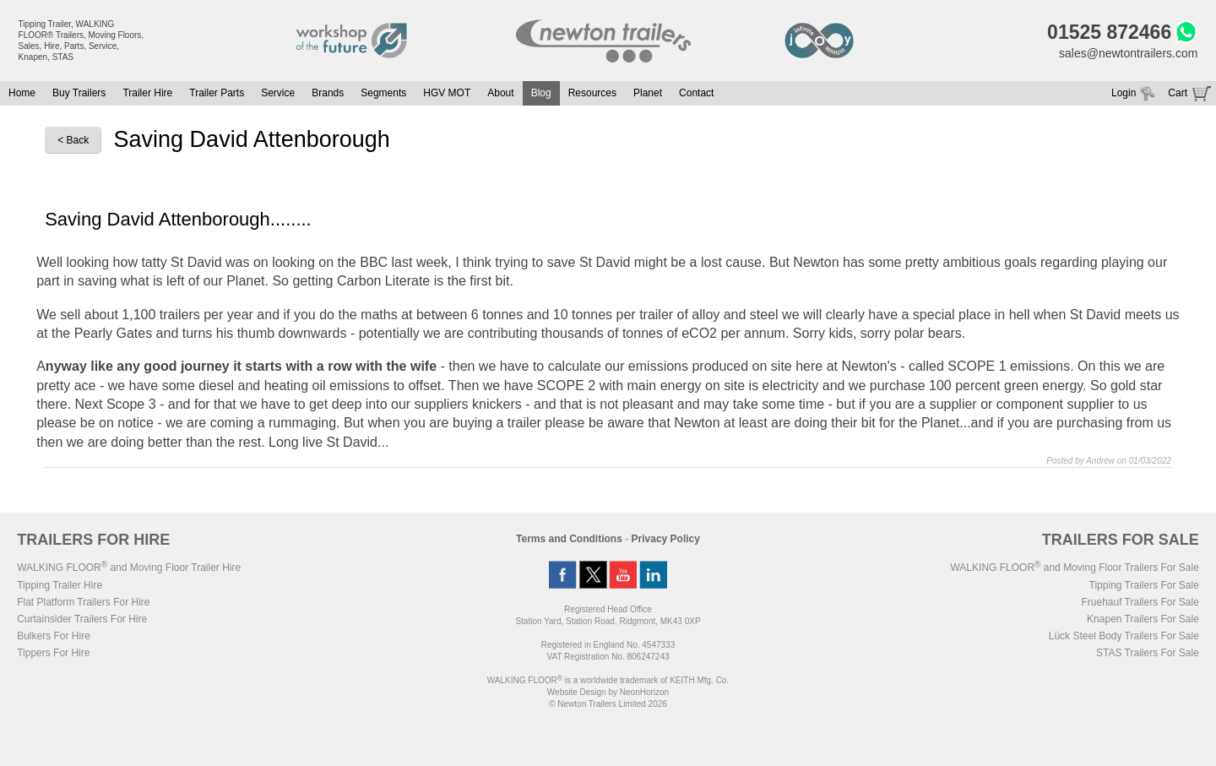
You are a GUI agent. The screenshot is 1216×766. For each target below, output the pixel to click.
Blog (541, 93)
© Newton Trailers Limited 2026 (608, 704)
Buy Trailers (79, 93)
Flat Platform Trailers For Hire (83, 602)
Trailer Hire (147, 93)
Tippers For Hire (53, 653)
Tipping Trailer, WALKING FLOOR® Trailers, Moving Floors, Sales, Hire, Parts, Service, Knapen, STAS (81, 40)
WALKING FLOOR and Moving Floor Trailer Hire (129, 567)
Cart (1177, 93)
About (500, 93)
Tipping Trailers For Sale (1144, 585)
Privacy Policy (666, 539)
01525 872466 (1109, 32)
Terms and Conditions (569, 539)
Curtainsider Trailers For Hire (82, 619)
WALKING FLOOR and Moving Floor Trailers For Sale (1074, 567)
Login (1123, 93)
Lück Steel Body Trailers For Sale (1124, 636)
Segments (383, 93)
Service (278, 93)
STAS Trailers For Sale (1147, 653)
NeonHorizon (644, 692)
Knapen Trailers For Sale (1143, 619)
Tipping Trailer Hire (59, 585)
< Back (73, 140)
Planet (647, 93)
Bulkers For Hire (53, 636)
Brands (328, 93)
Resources (592, 93)
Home (21, 93)
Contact (696, 93)
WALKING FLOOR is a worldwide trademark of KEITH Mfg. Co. (608, 680)
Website (576, 692)
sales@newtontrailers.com (1128, 53)
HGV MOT (446, 93)
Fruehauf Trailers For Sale (1139, 602)
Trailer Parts (216, 93)
